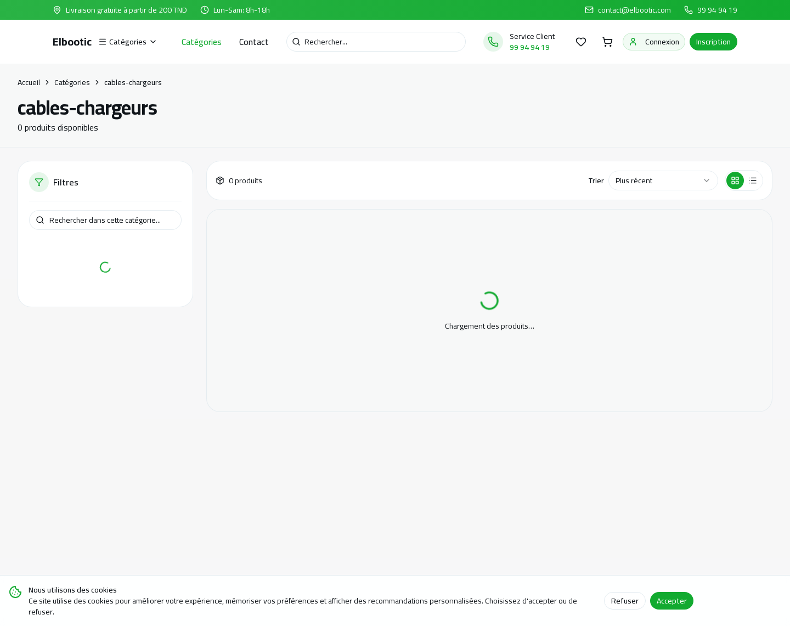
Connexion (654, 42)
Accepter (672, 601)
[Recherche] (376, 42)
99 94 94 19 (717, 9)
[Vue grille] (735, 180)
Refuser (625, 601)
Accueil (29, 82)
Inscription (713, 42)
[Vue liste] (752, 180)
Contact (254, 41)
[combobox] (663, 180)
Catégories (202, 41)
